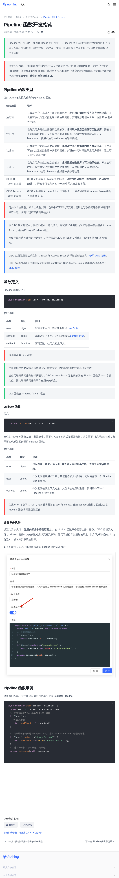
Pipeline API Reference (54, 17)
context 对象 (77, 335)
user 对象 (73, 328)
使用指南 (8, 17)
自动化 (19, 17)
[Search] (109, 4)
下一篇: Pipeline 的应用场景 (100, 841)
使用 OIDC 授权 (97, 255)
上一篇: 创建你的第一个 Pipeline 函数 (23, 841)
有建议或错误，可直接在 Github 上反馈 (23, 832)
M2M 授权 (14, 267)
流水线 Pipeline (32, 17)
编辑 (113, 32)
